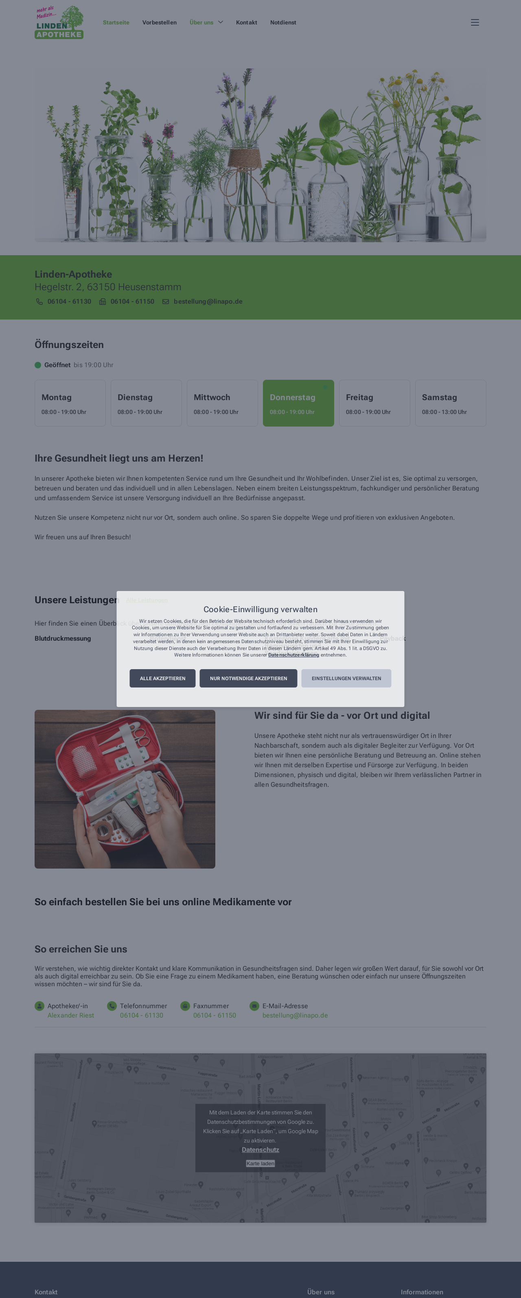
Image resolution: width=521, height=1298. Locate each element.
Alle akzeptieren (163, 678)
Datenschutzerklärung (293, 655)
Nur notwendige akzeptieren (248, 678)
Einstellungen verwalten (346, 678)
